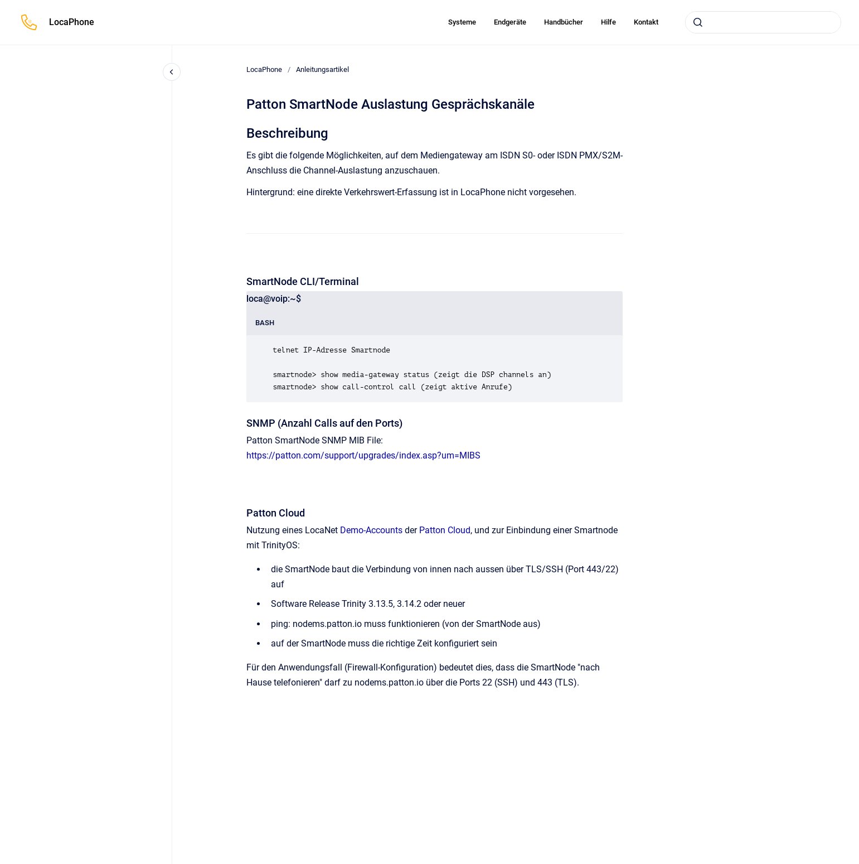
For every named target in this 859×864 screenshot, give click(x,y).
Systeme (462, 22)
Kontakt (646, 22)
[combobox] (763, 22)
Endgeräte (510, 22)
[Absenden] (698, 22)
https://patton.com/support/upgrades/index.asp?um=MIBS (363, 455)
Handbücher (563, 22)
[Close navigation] (172, 72)
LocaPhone (71, 22)
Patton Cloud (444, 530)
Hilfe (608, 22)
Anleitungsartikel (322, 69)
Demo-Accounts (371, 530)
